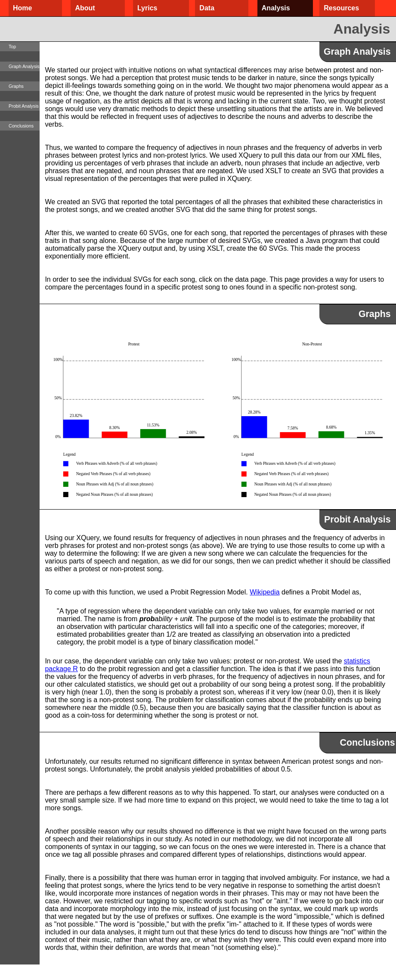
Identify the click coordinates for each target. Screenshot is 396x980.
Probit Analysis (24, 106)
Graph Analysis (24, 66)
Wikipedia (264, 592)
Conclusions (21, 125)
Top (12, 46)
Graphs (16, 86)
